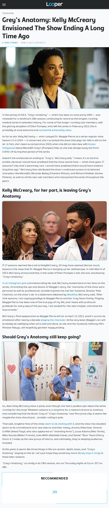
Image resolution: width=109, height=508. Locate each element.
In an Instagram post (14, 283)
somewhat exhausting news (55, 130)
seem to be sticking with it (59, 423)
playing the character (53, 320)
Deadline (72, 294)
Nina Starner (11, 43)
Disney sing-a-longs (89, 453)
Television (8, 13)
